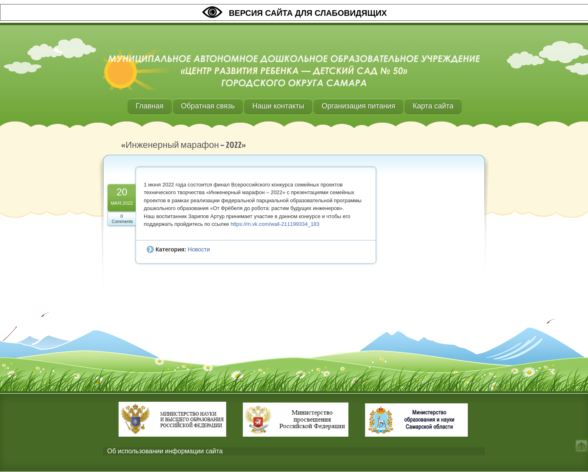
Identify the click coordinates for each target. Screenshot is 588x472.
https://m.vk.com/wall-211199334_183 (275, 224)
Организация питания (358, 106)
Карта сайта (433, 106)
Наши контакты (278, 106)
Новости (199, 249)
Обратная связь (208, 106)
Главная (150, 106)
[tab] (294, 451)
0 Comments (122, 219)
